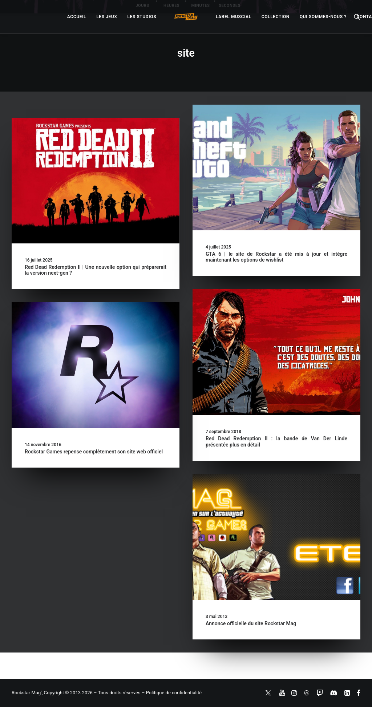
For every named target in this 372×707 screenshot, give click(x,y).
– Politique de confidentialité (172, 692)
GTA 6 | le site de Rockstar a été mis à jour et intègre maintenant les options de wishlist (276, 257)
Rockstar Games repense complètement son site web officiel (94, 451)
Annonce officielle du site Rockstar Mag (226, 624)
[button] (95, 180)
